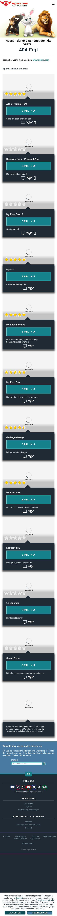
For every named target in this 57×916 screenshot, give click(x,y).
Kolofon (6, 836)
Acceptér (15, 913)
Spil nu (28, 110)
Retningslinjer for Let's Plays (29, 825)
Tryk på (28, 806)
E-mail (14, 760)
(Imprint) (19, 898)
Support (28, 828)
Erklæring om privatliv (45, 900)
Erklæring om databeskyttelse (20, 837)
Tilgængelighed (49, 836)
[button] (28, 774)
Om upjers (28, 803)
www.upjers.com (41, 60)
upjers (14, 4)
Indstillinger (40, 913)
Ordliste (28, 821)
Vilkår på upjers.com (35, 837)
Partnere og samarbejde (28, 810)
